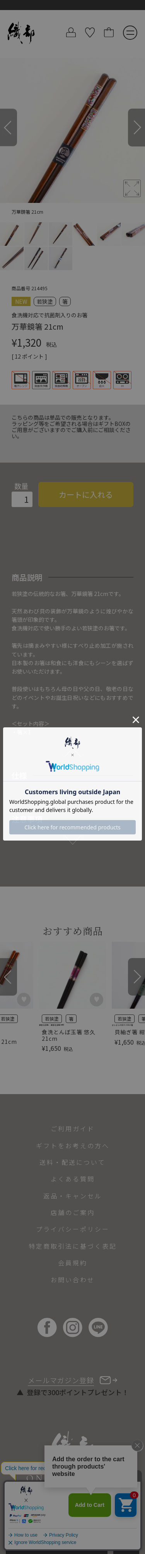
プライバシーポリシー (72, 1229)
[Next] (136, 127)
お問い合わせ (73, 1279)
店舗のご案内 (73, 1212)
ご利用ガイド (73, 1128)
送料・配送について (72, 1162)
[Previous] (8, 127)
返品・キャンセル (72, 1195)
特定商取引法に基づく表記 (73, 1246)
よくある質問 (73, 1178)
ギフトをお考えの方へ (72, 1145)
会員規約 (72, 1262)
